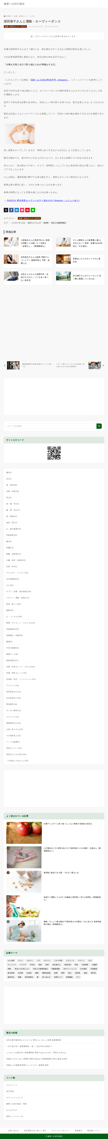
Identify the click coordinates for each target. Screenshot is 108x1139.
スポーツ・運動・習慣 (17, 598)
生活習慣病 (12, 579)
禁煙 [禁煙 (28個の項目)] (62, 973)
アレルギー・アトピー (17, 573)
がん (10, 585)
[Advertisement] (54, 322)
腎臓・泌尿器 (13, 554)
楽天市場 (10, 1091)
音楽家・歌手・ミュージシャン (21, 679)
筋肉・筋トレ (13, 604)
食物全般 (12, 660)
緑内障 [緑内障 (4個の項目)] (77, 973)
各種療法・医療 (14, 635)
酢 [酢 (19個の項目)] (38, 977)
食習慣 (46, 223)
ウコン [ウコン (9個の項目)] (20, 960)
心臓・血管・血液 (16, 560)
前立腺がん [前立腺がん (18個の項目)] (57, 965)
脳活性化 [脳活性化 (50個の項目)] (11, 977)
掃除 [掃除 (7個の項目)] (9, 969)
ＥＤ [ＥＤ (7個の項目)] (78, 977)
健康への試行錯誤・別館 (16, 1104)
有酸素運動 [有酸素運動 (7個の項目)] (56, 969)
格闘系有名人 (13, 723)
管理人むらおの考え (16, 754)
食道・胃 (11, 523)
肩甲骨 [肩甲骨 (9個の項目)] (93, 973)
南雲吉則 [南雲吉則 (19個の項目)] (67, 965)
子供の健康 (12, 648)
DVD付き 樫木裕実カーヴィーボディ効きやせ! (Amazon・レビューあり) (43, 200)
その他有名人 (13, 736)
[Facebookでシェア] (11, 210)
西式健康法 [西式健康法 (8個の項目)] (29, 977)
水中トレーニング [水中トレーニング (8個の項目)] (69, 969)
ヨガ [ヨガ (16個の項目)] (89, 960)
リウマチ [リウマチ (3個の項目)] (23, 965)
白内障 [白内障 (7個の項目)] (20, 973)
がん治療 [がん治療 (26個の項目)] (11, 960)
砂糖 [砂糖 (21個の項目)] (55, 973)
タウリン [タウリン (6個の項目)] (47, 960)
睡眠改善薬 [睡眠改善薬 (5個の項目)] (46, 973)
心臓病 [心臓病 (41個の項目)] (94, 965)
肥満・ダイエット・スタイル (20, 623)
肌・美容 (11, 485)
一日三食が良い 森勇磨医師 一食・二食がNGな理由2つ (29, 1046)
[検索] (99, 426)
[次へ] (79, 365)
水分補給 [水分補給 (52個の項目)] (83, 969)
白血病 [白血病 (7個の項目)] (29, 973)
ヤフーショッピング (14, 1098)
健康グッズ (12, 654)
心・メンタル (14, 617)
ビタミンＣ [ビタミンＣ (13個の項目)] (70, 960)
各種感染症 (12, 629)
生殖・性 (11, 566)
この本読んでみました (17, 761)
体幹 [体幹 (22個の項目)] (47, 965)
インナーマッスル (18, 223)
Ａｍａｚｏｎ (11, 1085)
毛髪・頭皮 (12, 491)
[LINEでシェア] (33, 210)
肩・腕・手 (12, 504)
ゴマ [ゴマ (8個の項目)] (38, 960)
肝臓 (10, 548)
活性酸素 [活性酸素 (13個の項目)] (93, 969)
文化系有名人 (13, 698)
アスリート (12, 685)
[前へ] (28, 365)
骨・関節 (11, 516)
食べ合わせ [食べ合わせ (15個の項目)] (46, 977)
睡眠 (10, 610)
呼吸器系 (11, 535)
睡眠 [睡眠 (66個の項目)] (37, 973)
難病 (9, 642)
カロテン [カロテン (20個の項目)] (30, 960)
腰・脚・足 (13, 510)
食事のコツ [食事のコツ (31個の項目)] (58, 977)
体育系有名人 (13, 692)
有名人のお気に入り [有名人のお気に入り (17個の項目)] (22, 969)
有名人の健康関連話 (58, 223)
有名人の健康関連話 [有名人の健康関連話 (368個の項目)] (40, 969)
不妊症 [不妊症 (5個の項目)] (32, 965)
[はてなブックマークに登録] (17, 210)
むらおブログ (11, 1110)
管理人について (14, 748)
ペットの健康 (13, 742)
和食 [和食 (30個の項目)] (76, 965)
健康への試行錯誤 (14, 4)
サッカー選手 (13, 711)
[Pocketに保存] (22, 210)
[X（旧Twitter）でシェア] (6, 210)
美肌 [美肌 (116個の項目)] (85, 973)
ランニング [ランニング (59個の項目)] (12, 965)
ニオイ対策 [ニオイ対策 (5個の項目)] (58, 960)
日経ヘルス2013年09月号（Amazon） (50, 80)
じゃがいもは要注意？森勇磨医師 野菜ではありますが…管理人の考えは (36, 1053)
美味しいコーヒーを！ (15, 1116)
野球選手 (11, 704)
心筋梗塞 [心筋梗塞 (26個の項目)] (85, 965)
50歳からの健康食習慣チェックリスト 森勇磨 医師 (27, 1065)
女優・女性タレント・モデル (24, 16)
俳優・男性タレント (16, 673)
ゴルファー (12, 717)
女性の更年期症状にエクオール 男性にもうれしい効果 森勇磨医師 (33, 1040)
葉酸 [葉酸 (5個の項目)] (19, 977)
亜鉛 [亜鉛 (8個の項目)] (40, 965)
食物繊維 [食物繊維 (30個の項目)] (69, 977)
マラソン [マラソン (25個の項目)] (81, 960)
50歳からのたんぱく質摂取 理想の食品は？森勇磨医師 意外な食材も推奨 (36, 1059)
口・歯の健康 (13, 529)
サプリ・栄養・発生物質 (18, 591)
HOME (7, 16)
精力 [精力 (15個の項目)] (69, 973)
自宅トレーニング (34, 223)
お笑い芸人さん (14, 729)
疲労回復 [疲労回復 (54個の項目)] (11, 973)
